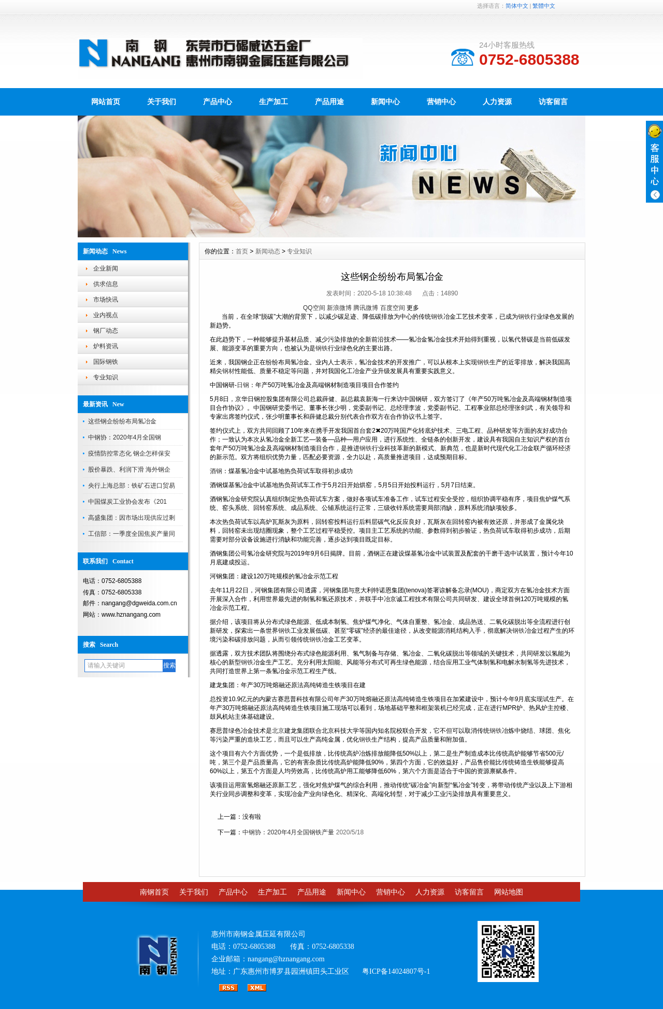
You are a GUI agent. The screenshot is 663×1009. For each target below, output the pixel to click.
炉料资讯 (105, 346)
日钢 (243, 385)
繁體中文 (543, 6)
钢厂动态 (105, 330)
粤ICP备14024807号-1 (396, 971)
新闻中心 (385, 101)
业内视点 (105, 315)
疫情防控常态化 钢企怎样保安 (129, 453)
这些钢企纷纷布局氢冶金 (122, 421)
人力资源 (497, 101)
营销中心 (441, 101)
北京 (278, 730)
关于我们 (161, 101)
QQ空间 (314, 307)
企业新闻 (105, 268)
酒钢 (216, 471)
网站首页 (105, 101)
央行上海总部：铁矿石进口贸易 (131, 485)
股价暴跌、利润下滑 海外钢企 (129, 469)
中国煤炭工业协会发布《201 (127, 501)
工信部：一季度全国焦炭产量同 (131, 533)
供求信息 (105, 284)
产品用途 (329, 101)
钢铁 (437, 316)
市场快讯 (105, 299)
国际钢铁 (105, 361)
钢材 (228, 371)
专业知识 (105, 377)
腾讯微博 (365, 307)
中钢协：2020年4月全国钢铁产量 (288, 832)
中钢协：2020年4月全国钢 (124, 437)
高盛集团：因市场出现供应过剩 (131, 517)
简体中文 (517, 6)
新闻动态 (267, 251)
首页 (242, 251)
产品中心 (217, 101)
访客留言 (553, 101)
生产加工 (273, 101)
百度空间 (392, 307)
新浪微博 (339, 307)
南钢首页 (154, 892)
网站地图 (508, 892)
